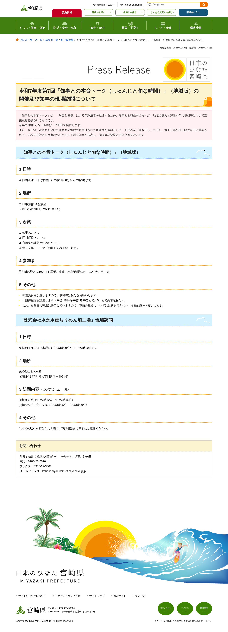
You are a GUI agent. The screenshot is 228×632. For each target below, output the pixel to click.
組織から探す (130, 12)
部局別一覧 (51, 39)
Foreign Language (133, 4)
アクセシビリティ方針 (67, 595)
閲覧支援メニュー (105, 4)
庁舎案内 (204, 609)
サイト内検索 (149, 5)
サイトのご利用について (32, 595)
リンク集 (140, 595)
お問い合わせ (165, 609)
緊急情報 (67, 12)
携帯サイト (119, 595)
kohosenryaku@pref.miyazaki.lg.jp (64, 471)
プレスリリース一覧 (31, 39)
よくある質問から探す (162, 12)
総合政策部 (67, 39)
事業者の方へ (193, 12)
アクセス (184, 609)
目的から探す (98, 12)
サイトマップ (96, 595)
